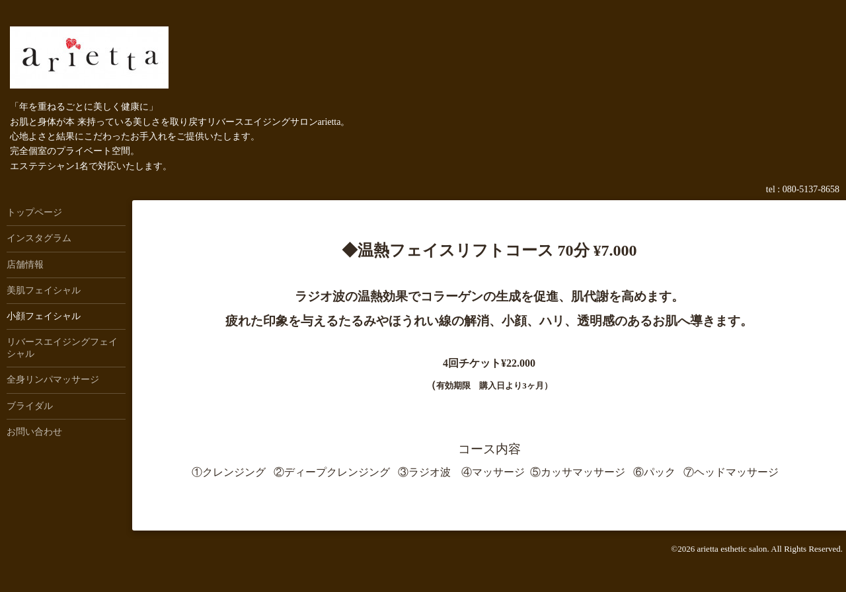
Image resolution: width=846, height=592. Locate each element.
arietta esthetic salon (732, 549)
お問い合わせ (34, 432)
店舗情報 (25, 265)
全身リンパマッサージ (53, 380)
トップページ (34, 212)
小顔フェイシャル (44, 316)
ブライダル (30, 406)
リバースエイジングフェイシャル (62, 348)
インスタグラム (39, 238)
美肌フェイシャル (44, 290)
